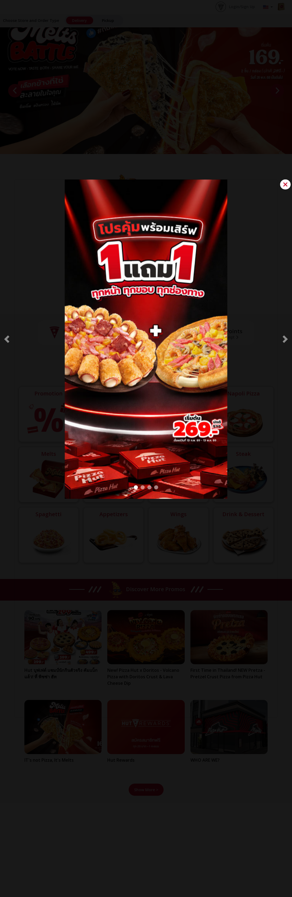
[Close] (285, 184)
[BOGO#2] (136, 487)
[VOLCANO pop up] (143, 487)
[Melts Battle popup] (156, 487)
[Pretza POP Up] (149, 487)
